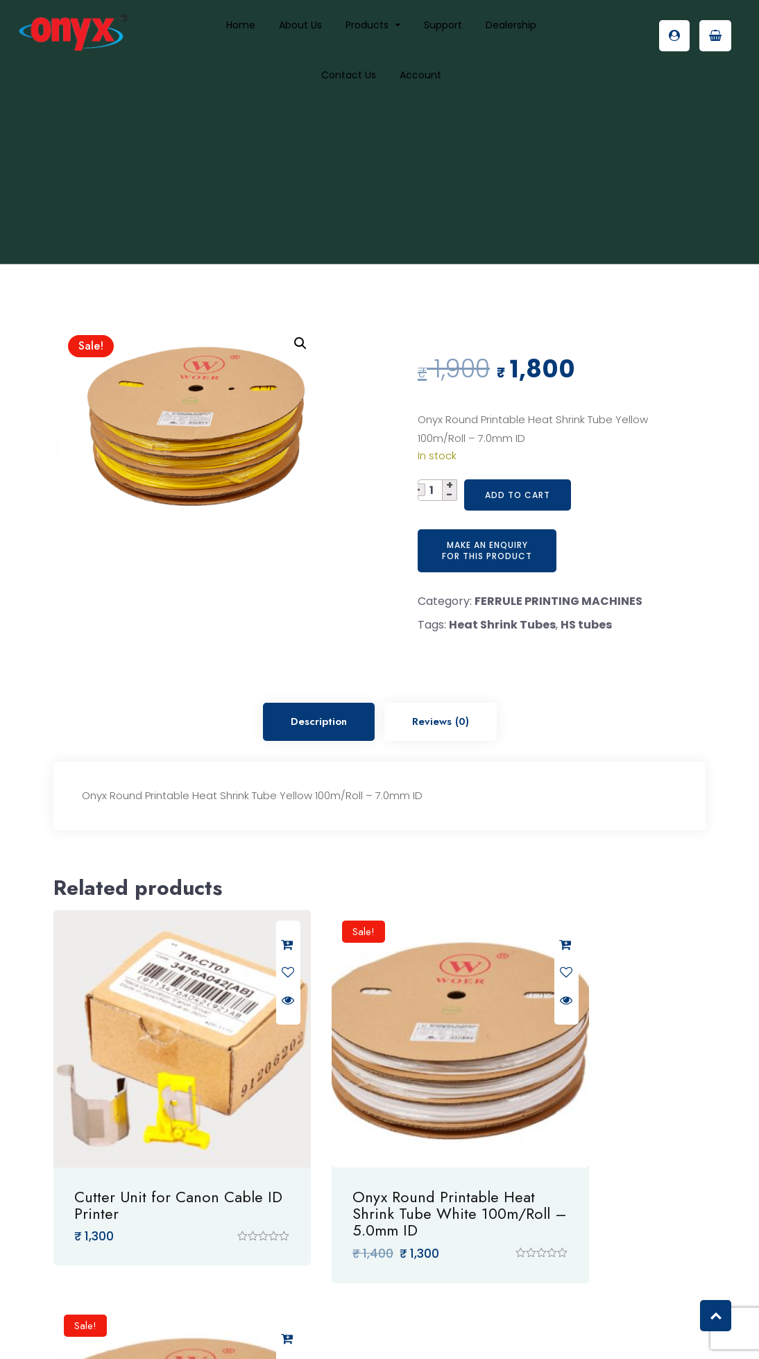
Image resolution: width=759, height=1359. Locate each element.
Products (367, 25)
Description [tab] (319, 721)
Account (420, 75)
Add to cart (517, 495)
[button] (300, 343)
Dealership (511, 25)
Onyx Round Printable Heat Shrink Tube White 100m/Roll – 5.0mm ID (378, 1159)
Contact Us (348, 75)
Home (240, 25)
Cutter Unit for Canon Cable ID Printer (146, 1150)
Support (443, 25)
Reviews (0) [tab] (440, 721)
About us (300, 25)
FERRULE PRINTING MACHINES (558, 601)
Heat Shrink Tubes (502, 625)
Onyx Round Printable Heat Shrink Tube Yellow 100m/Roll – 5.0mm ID (604, 1159)
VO (498, 1333)
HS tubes (586, 625)
